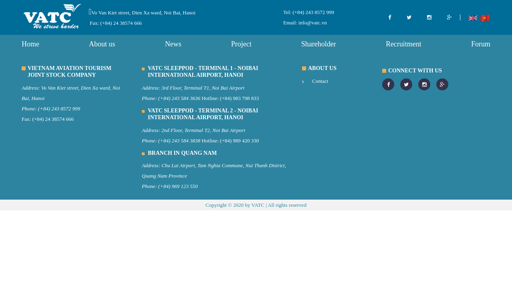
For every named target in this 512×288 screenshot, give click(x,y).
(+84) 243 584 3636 (179, 98)
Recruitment (403, 44)
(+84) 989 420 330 (239, 141)
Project (241, 44)
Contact (320, 81)
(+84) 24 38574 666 (53, 119)
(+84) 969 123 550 (178, 186)
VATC (257, 205)
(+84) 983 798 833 (239, 98)
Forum (480, 44)
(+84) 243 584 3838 (179, 141)
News (173, 44)
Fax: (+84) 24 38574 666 (116, 23)
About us (102, 44)
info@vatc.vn (312, 23)
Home (30, 44)
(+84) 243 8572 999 (312, 12)
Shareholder (318, 44)
